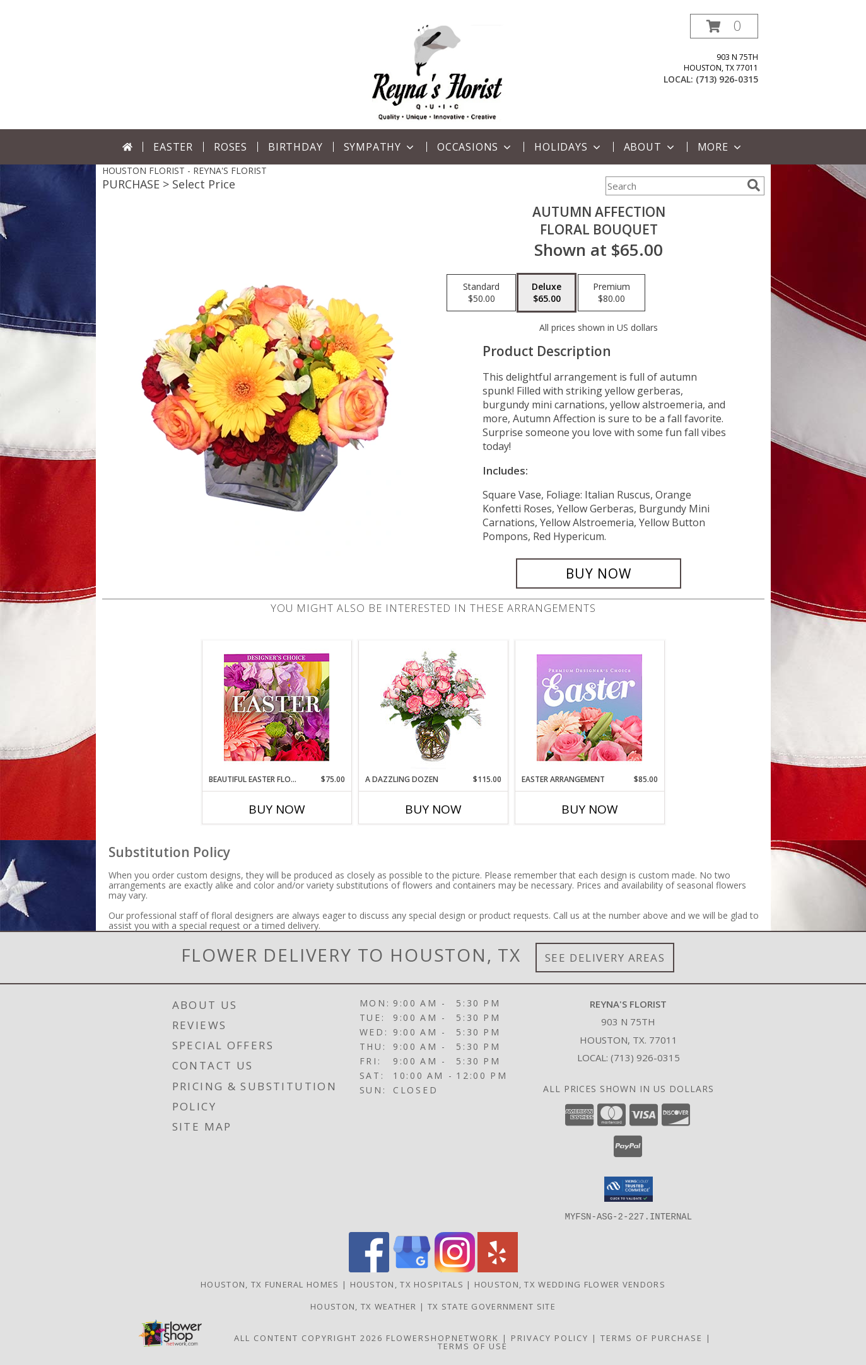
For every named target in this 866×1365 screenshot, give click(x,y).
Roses (230, 147)
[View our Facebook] (369, 1268)
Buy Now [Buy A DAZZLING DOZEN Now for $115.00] (433, 809)
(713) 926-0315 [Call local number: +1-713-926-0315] (727, 79)
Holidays (568, 147)
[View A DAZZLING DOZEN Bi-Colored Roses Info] (433, 707)
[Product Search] (673, 186)
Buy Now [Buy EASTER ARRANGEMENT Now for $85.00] (589, 809)
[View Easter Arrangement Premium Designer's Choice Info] (589, 707)
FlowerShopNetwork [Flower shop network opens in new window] (442, 1337)
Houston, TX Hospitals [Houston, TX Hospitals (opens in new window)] (407, 1283)
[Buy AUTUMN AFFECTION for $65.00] (599, 573)
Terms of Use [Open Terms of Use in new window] (473, 1345)
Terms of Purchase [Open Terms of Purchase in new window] (651, 1337)
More (721, 147)
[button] (724, 26)
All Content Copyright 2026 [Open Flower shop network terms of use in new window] (308, 1337)
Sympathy (380, 147)
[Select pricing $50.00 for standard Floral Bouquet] (481, 293)
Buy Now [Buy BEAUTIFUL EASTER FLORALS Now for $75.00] (277, 809)
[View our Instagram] (455, 1268)
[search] (754, 185)
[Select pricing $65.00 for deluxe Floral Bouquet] (546, 293)
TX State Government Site (492, 1305)
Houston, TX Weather (363, 1305)
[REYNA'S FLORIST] (437, 72)
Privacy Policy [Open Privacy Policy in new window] (549, 1337)
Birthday (295, 147)
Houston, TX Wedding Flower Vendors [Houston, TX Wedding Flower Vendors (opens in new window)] (569, 1283)
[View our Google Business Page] (412, 1268)
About (650, 147)
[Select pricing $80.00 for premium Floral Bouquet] (611, 293)
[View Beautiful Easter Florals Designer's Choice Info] (276, 707)
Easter (173, 147)
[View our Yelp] (497, 1268)
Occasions (475, 147)
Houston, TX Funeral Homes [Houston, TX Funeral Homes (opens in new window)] (270, 1283)
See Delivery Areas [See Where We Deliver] (605, 957)
